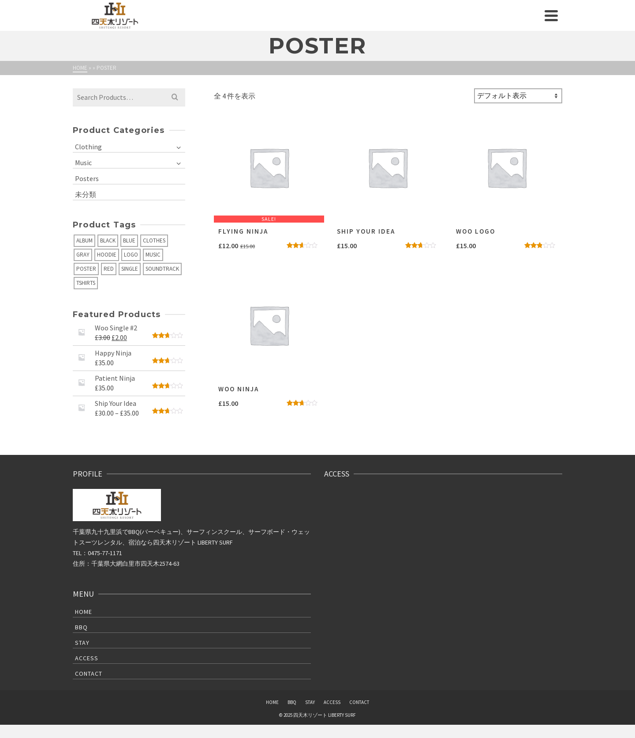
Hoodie (106, 254)
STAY (82, 643)
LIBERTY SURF (215, 542)
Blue (129, 240)
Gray (83, 254)
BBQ (81, 627)
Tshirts (85, 283)
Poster (86, 268)
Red (109, 268)
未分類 (85, 194)
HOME (83, 612)
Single (129, 268)
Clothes (154, 240)
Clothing (88, 146)
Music (83, 162)
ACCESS (86, 658)
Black (108, 240)
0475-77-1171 (105, 553)
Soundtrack (162, 268)
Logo (131, 254)
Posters (87, 178)
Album (84, 240)
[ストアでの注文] (518, 95)
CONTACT (88, 673)
